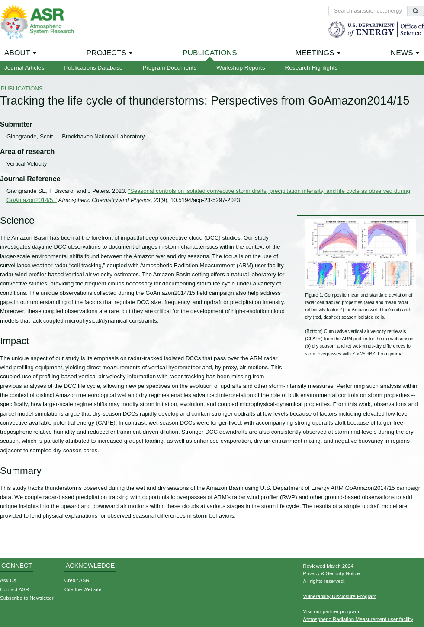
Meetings (314, 52)
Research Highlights (311, 67)
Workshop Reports (240, 67)
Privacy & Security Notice (331, 573)
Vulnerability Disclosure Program (339, 596)
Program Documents (169, 67)
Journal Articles (24, 67)
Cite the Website (83, 589)
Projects (106, 52)
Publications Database (93, 67)
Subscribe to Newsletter (27, 598)
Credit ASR (77, 580)
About (17, 52)
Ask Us (8, 580)
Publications (210, 52)
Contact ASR (14, 589)
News (402, 52)
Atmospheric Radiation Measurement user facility (358, 619)
